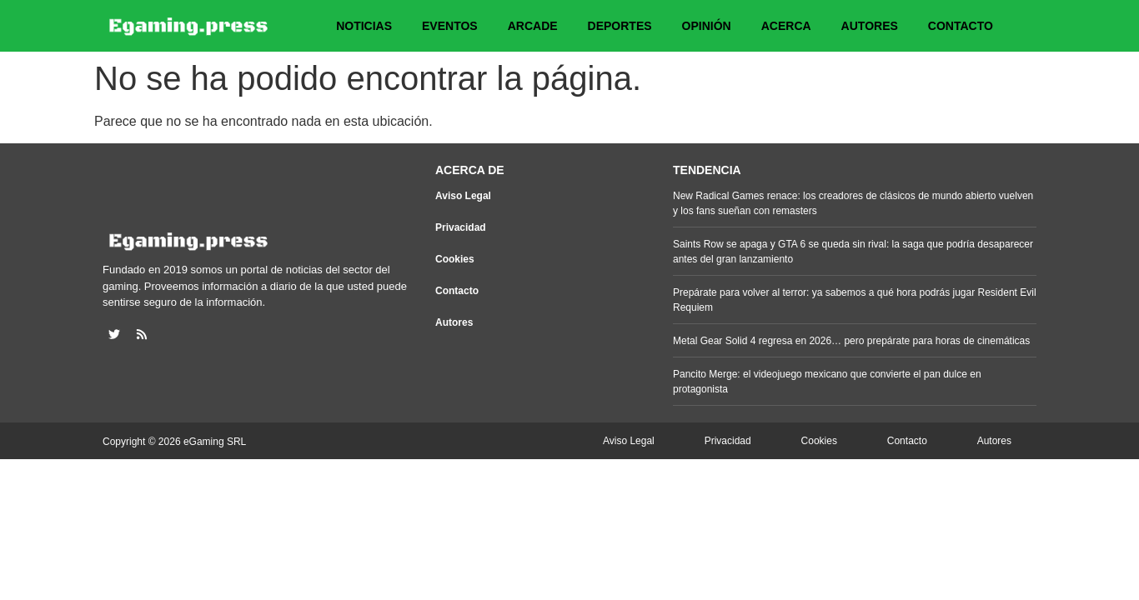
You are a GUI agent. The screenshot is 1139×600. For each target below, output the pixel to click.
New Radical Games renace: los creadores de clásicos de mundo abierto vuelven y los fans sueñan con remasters (853, 203)
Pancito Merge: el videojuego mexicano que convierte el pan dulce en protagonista (827, 381)
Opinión (706, 25)
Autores (869, 25)
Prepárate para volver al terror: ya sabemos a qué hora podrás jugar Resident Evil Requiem (854, 300)
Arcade (533, 25)
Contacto (960, 25)
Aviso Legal (463, 196)
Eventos (450, 25)
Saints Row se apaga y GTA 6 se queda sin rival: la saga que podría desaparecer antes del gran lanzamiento (853, 251)
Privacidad (460, 227)
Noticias (364, 25)
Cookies (454, 259)
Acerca (786, 25)
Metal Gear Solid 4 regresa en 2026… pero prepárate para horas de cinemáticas (851, 341)
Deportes (620, 25)
